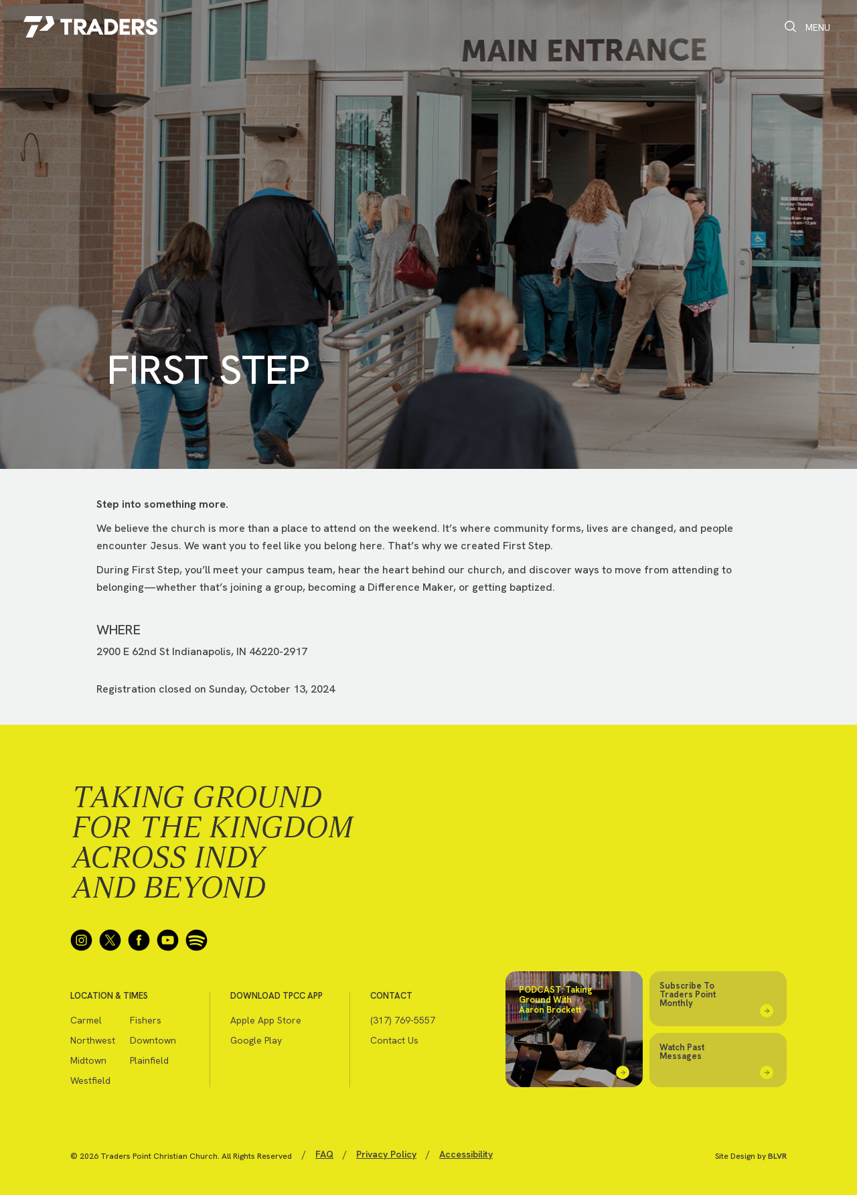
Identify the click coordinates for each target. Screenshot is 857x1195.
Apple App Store (265, 1020)
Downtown (153, 1040)
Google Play (256, 1040)
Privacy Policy (386, 1154)
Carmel (86, 1020)
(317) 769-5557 (402, 1020)
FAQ (324, 1154)
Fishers (145, 1020)
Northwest (92, 1040)
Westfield (90, 1080)
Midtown (88, 1060)
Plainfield (149, 1060)
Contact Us (394, 1040)
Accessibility (466, 1154)
